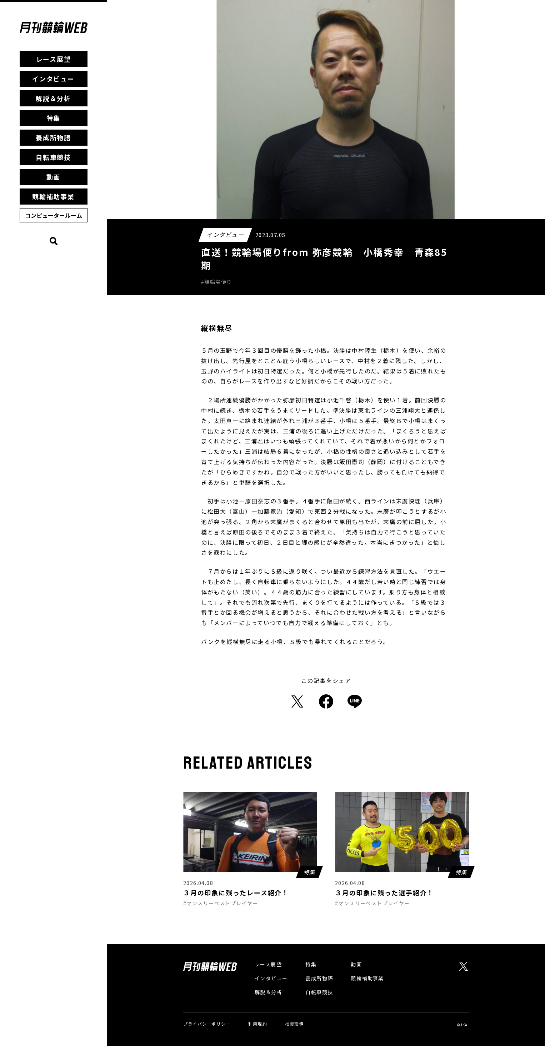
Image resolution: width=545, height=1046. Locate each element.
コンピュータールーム (53, 215)
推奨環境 (294, 1024)
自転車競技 (53, 157)
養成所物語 (53, 137)
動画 (53, 176)
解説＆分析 (53, 98)
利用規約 (257, 1024)
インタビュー (53, 78)
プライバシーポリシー (206, 1024)
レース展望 (53, 59)
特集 (53, 117)
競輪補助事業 (53, 196)
